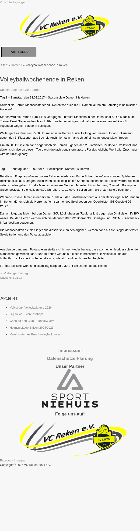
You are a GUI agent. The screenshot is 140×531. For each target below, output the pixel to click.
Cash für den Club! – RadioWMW (32, 321)
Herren (17, 89)
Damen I (5, 89)
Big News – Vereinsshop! (26, 314)
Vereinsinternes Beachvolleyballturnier (35, 334)
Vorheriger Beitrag (14, 273)
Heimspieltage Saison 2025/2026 (31, 327)
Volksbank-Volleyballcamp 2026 (31, 307)
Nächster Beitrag (13, 277)
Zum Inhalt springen (13, 2)
